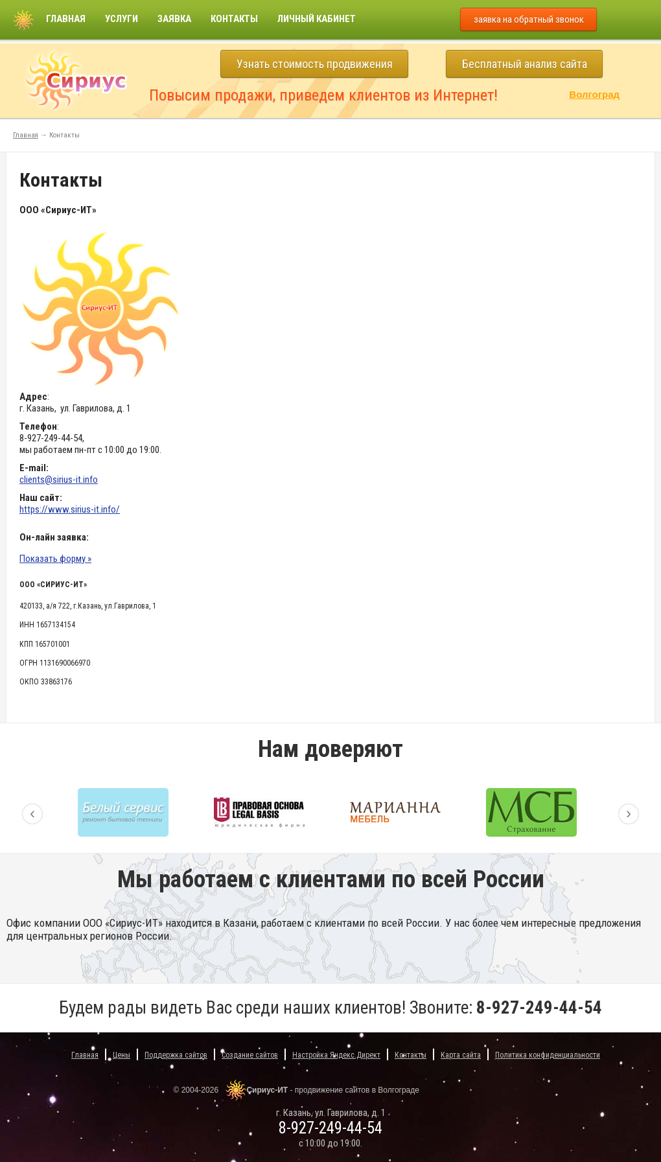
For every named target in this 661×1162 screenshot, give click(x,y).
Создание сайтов (250, 1055)
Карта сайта (461, 1055)
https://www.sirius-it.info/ (69, 509)
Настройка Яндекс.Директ (336, 1055)
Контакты (234, 19)
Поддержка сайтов (176, 1055)
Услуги (121, 19)
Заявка (174, 19)
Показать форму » (55, 558)
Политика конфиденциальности (547, 1055)
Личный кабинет (316, 19)
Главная (66, 19)
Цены (121, 1055)
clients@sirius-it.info (58, 479)
